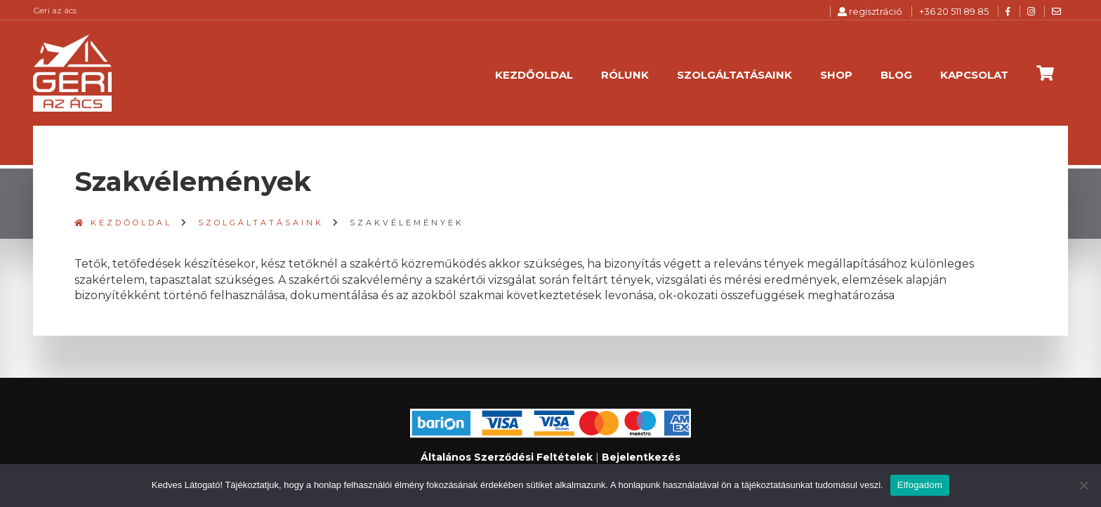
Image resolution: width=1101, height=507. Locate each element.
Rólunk (625, 74)
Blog (896, 74)
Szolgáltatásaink (734, 74)
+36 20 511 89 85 (954, 11)
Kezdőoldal (534, 74)
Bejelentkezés (641, 457)
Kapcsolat (974, 74)
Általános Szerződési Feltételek (507, 457)
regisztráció (870, 11)
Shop (836, 74)
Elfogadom (919, 485)
